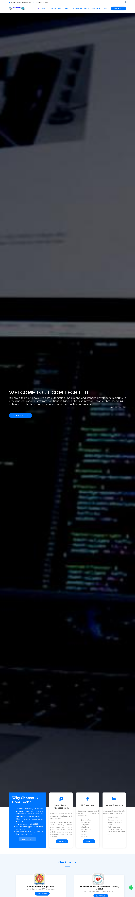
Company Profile (55, 8)
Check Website (42, 894)
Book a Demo (118, 8)
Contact (105, 8)
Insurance (67, 8)
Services (44, 8)
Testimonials (77, 8)
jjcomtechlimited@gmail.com (21, 2)
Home (37, 8)
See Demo (62, 841)
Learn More (27, 839)
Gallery (86, 8)
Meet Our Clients (20, 415)
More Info (94, 8)
